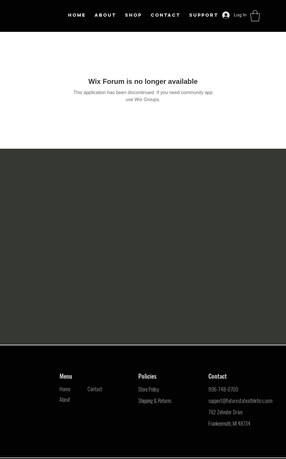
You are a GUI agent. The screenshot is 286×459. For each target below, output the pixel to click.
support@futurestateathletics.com (240, 400)
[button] (255, 15)
